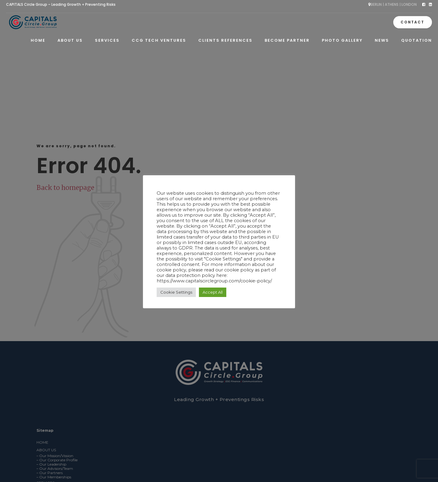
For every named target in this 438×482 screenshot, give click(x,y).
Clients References (225, 40)
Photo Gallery (342, 40)
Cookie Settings (176, 292)
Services (107, 40)
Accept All (213, 292)
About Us (70, 40)
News (382, 40)
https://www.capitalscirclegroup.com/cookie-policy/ (214, 281)
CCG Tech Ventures (159, 40)
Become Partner (287, 40)
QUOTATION (416, 40)
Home (38, 40)
